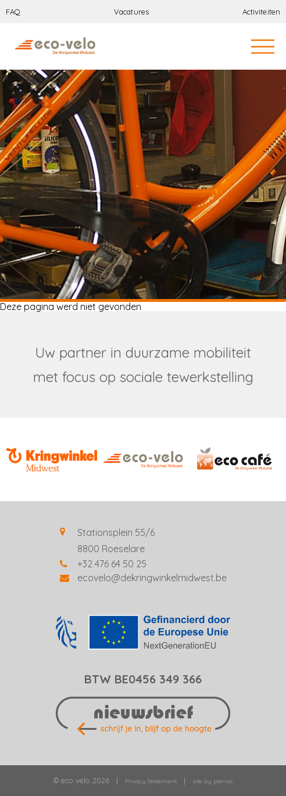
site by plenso (212, 781)
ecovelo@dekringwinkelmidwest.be (152, 578)
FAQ (13, 11)
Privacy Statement (151, 781)
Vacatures (131, 11)
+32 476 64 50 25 (111, 564)
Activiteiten (261, 11)
